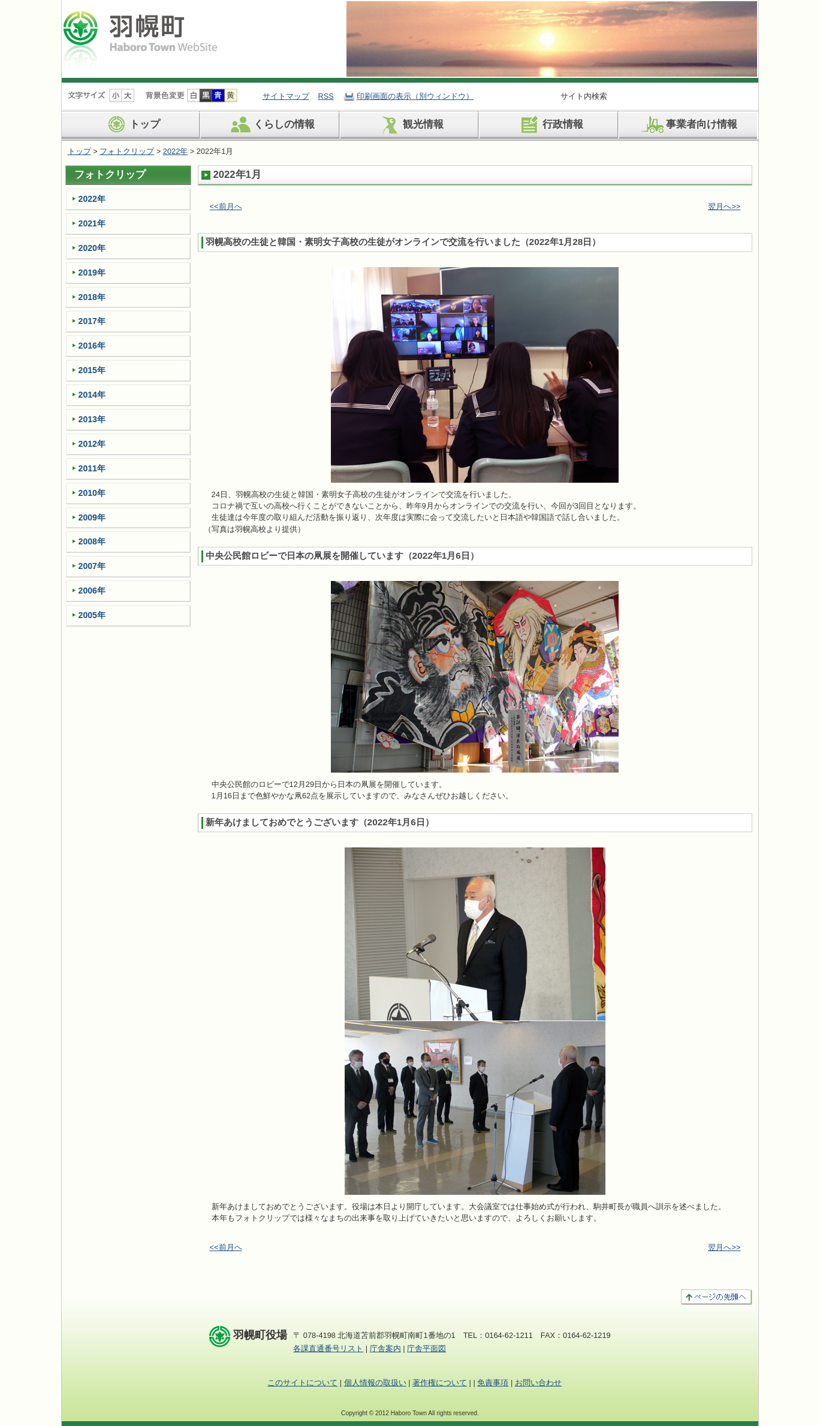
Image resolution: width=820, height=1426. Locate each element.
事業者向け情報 (688, 125)
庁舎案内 (385, 1348)
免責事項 (492, 1382)
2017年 (92, 321)
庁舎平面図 (426, 1348)
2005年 (92, 615)
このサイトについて (302, 1382)
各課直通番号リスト (328, 1348)
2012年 (92, 444)
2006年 (92, 590)
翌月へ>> (724, 206)
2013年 (92, 419)
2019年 (92, 272)
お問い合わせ (538, 1382)
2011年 (92, 468)
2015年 (92, 370)
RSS (326, 96)
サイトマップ (286, 96)
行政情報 (549, 125)
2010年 (92, 493)
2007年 (92, 566)
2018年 (92, 297)
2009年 (92, 517)
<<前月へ (226, 206)
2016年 (92, 345)
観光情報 (410, 125)
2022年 (175, 151)
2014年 (92, 394)
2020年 (92, 248)
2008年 (92, 541)
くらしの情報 (271, 125)
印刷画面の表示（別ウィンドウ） (415, 96)
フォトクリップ (127, 151)
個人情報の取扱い (375, 1382)
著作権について (439, 1382)
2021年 (92, 223)
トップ (131, 125)
